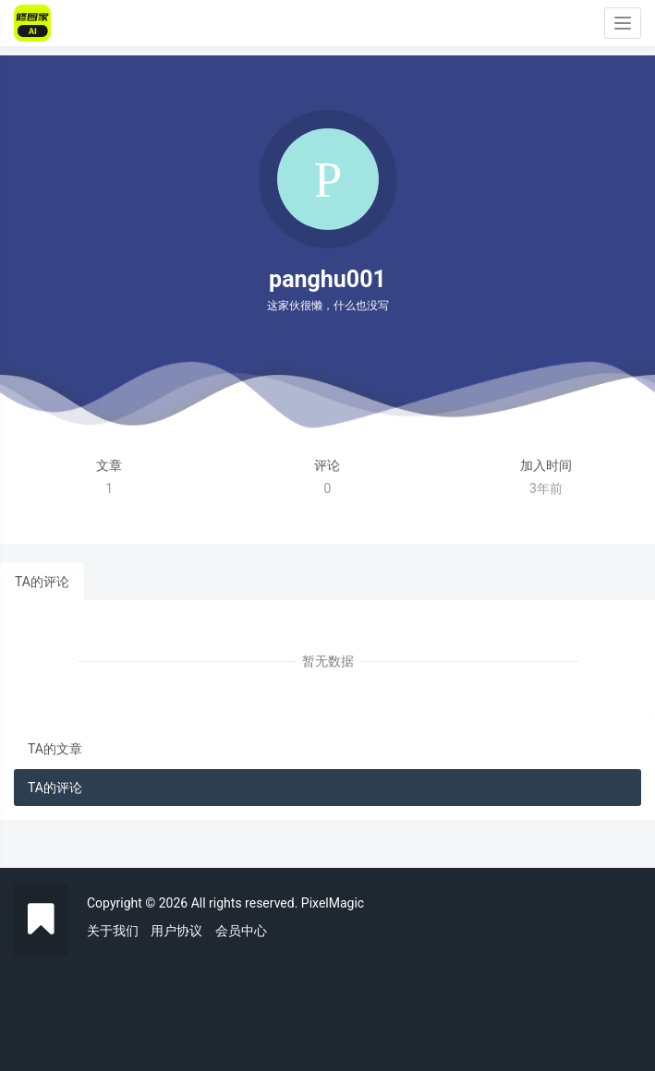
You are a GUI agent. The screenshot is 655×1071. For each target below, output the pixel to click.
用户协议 (176, 930)
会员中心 (241, 930)
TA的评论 (42, 581)
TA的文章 (55, 748)
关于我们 (113, 930)
